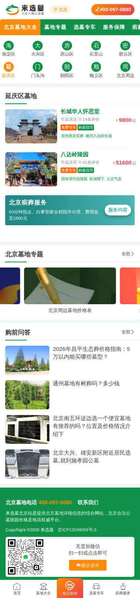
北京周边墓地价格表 (70, 310)
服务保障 (114, 27)
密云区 (125, 54)
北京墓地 (55, 513)
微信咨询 (87, 565)
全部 (128, 254)
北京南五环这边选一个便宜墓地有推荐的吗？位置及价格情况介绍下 (92, 426)
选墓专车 (85, 27)
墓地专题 (55, 27)
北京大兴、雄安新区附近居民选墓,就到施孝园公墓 (92, 456)
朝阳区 (67, 75)
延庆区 (8, 75)
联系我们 (88, 502)
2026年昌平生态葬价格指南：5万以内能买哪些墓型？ (91, 353)
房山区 (67, 54)
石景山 (96, 54)
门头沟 (38, 75)
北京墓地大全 (20, 27)
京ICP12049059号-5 (77, 530)
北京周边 (125, 75)
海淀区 (8, 54)
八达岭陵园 (74, 154)
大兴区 (38, 54)
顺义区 (96, 75)
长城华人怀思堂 (80, 111)
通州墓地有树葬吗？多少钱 (86, 383)
